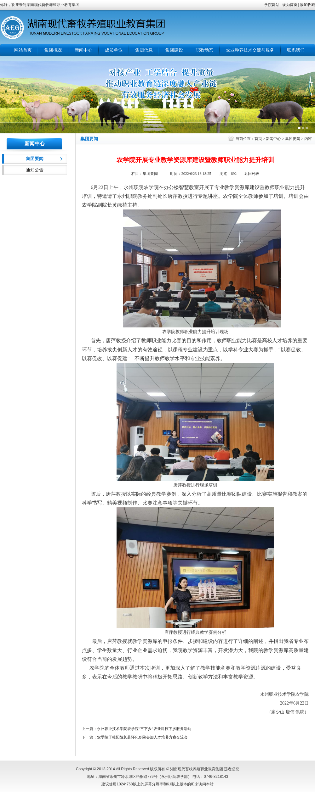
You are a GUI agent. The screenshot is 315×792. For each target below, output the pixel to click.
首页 (258, 139)
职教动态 (204, 50)
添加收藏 (307, 5)
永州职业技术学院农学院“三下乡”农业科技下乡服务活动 (144, 729)
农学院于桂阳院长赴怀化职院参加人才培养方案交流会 (142, 737)
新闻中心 (83, 50)
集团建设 (174, 50)
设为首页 (289, 5)
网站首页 (23, 50)
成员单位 (114, 50)
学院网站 (271, 5)
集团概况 (53, 50)
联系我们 (296, 50)
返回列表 (251, 173)
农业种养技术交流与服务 (250, 50)
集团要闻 (292, 139)
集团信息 (144, 50)
